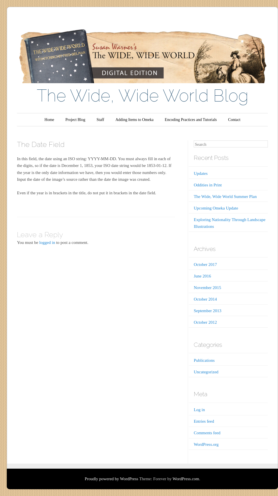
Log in (199, 409)
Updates (201, 173)
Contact (234, 120)
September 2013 (207, 310)
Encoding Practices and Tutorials (191, 120)
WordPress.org (206, 444)
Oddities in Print (208, 185)
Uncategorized (206, 372)
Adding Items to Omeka (134, 120)
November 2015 (207, 287)
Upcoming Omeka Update (216, 208)
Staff (100, 120)
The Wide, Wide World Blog (142, 95)
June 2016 (202, 276)
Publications (204, 360)
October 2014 (205, 299)
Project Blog (75, 120)
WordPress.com (186, 479)
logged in (47, 242)
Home (49, 120)
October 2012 (205, 322)
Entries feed (204, 421)
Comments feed (207, 433)
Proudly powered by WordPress (111, 479)
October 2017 (205, 264)
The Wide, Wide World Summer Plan (225, 196)
